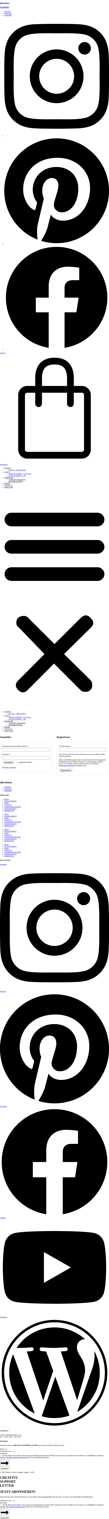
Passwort (10, 754)
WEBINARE (8, 478)
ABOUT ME (8, 487)
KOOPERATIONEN (16, 481)
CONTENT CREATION (17, 480)
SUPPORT (4, 7)
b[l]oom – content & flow (17, 470)
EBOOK (7, 483)
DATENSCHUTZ (10, 809)
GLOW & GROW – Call (17, 476)
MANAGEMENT (10, 801)
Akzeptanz (3, 1453)
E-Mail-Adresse (69, 746)
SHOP (6, 803)
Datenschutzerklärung (66, 765)
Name (2, 1449)
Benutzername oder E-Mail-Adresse (20, 746)
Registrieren (66, 770)
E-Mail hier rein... (6, 1451)
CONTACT (8, 485)
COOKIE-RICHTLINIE (12, 807)
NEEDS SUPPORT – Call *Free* (20, 474)
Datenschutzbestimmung (17, 1457)
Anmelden (8, 762)
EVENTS (7, 468)
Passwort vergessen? (9, 767)
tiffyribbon (4, 3)
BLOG (6, 799)
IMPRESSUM (9, 811)
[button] (54, 599)
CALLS (7, 472)
